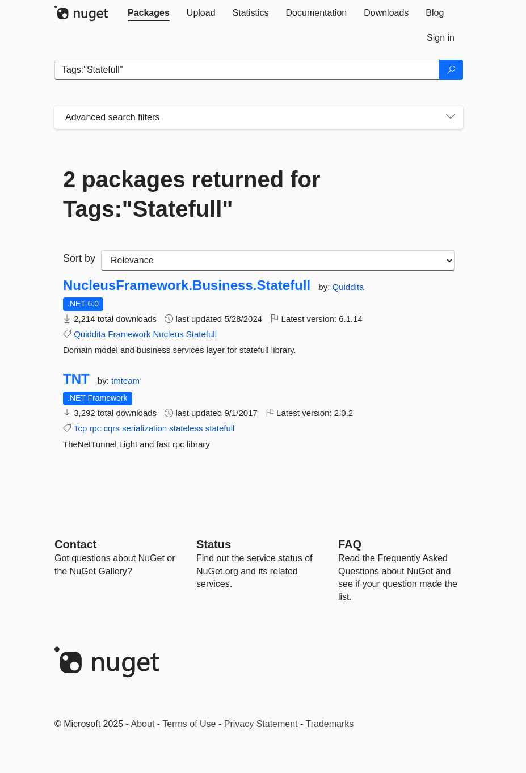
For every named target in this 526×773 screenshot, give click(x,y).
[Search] (451, 70)
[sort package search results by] (278, 260)
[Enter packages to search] (247, 70)
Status (213, 544)
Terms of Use (189, 724)
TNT (76, 379)
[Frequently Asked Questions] (349, 544)
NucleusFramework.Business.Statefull (186, 285)
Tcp (80, 428)
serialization (144, 428)
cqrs (111, 428)
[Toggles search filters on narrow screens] (450, 117)
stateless (186, 428)
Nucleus (168, 334)
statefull (220, 428)
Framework (129, 334)
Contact (75, 544)
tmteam (125, 380)
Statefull (201, 334)
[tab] (148, 13)
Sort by (79, 258)
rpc (95, 428)
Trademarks (330, 724)
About (143, 724)
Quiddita (348, 287)
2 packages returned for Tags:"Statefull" (192, 194)
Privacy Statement (261, 724)
